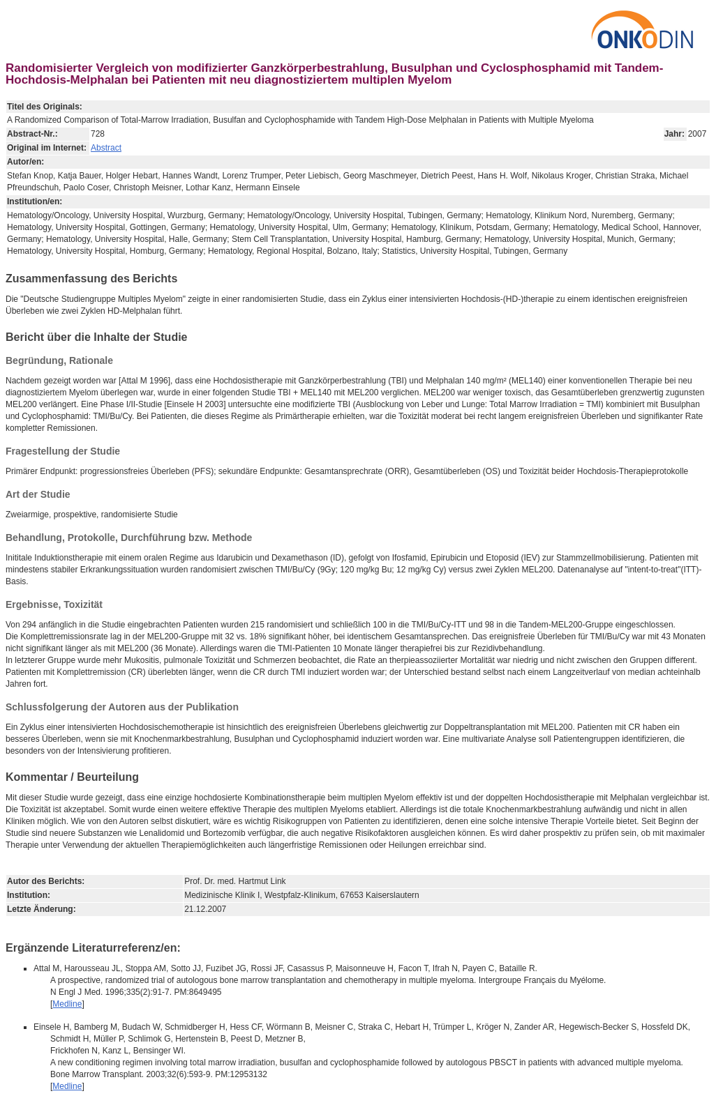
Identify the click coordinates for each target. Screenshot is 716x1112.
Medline (67, 1004)
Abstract (106, 148)
